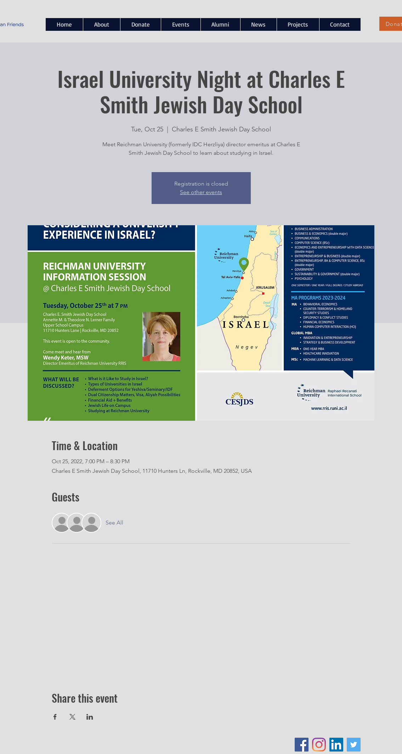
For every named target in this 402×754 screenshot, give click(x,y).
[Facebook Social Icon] (301, 745)
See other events (201, 192)
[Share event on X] (72, 717)
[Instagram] (319, 745)
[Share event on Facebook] (55, 717)
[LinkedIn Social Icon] (336, 745)
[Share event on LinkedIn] (89, 717)
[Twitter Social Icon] (354, 745)
